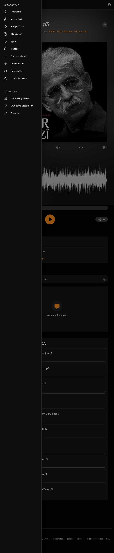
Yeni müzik (13, 19)
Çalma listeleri (15, 56)
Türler (11, 48)
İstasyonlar (13, 71)
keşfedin (12, 11)
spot (10, 41)
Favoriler (12, 113)
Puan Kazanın (15, 78)
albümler (13, 34)
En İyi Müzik (14, 26)
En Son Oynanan (17, 98)
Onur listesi (14, 63)
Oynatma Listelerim (18, 105)
